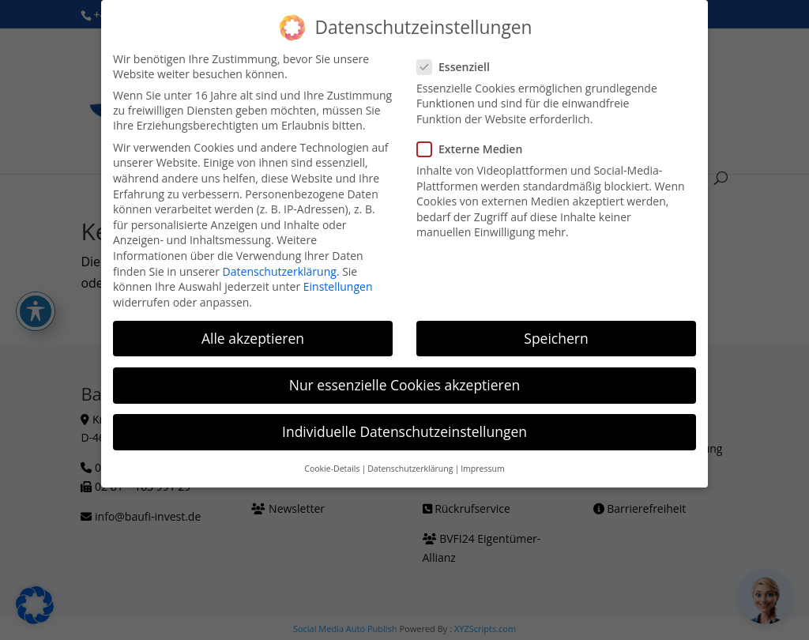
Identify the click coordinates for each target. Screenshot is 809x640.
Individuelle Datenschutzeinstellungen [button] (404, 431)
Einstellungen (338, 286)
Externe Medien (476, 148)
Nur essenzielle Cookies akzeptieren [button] (405, 384)
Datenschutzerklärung (280, 270)
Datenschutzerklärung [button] (410, 468)
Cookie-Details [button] (331, 468)
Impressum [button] (482, 468)
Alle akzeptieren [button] (252, 337)
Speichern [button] (556, 337)
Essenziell (459, 65)
